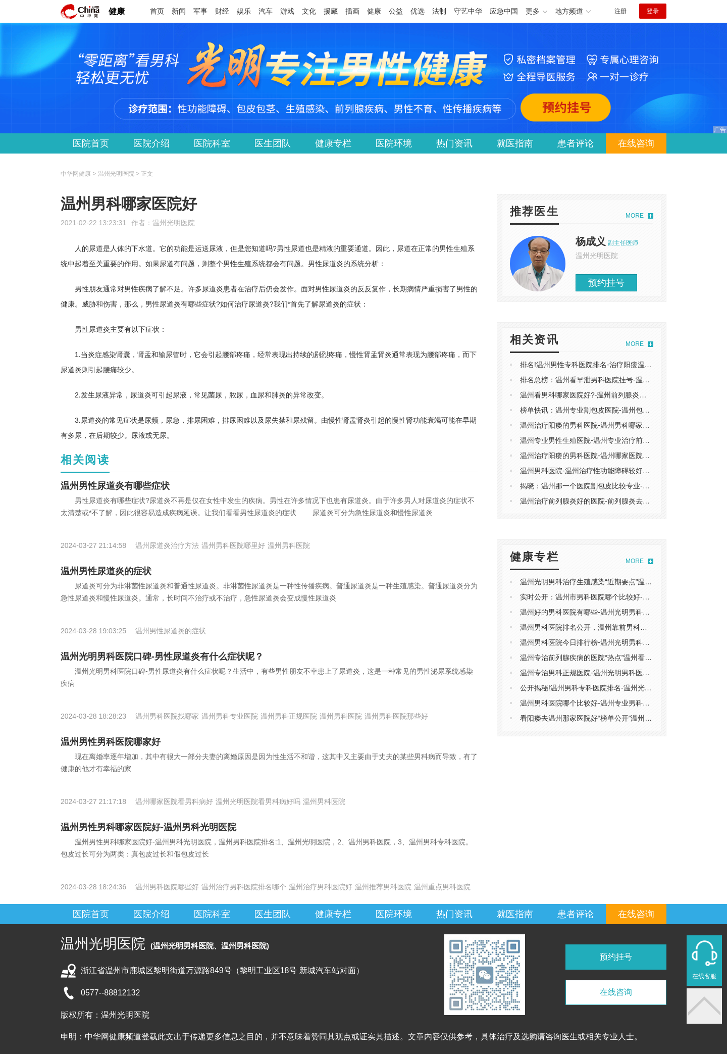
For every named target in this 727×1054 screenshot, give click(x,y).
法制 (439, 11)
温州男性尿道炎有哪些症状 (115, 486)
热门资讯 (454, 143)
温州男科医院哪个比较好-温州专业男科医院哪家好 (599, 703)
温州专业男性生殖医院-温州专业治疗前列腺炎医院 (599, 440)
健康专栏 (333, 143)
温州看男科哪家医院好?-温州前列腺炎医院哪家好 (597, 395)
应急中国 (504, 11)
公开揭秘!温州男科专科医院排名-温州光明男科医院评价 (607, 688)
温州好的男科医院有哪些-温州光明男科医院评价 (595, 612)
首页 (157, 11)
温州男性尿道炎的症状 (106, 571)
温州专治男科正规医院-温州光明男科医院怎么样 (595, 673)
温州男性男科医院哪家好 (111, 742)
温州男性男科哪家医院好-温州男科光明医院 (148, 827)
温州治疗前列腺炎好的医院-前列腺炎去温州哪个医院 (602, 501)
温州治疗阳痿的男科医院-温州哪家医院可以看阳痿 (599, 455)
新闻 (179, 11)
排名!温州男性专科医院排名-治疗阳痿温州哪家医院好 (603, 365)
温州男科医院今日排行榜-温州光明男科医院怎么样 (599, 642)
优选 (417, 11)
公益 (396, 11)
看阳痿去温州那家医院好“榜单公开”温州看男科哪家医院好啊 (614, 718)
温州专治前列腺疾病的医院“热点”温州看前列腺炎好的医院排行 (617, 658)
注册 (620, 11)
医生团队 (272, 143)
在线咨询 (636, 143)
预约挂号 (606, 283)
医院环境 (394, 143)
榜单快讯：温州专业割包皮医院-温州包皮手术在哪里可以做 (613, 410)
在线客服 (704, 976)
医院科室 (212, 143)
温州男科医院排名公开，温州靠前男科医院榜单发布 (601, 627)
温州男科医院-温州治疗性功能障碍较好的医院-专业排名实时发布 (621, 471)
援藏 (331, 11)
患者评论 (575, 143)
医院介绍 (151, 143)
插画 (352, 11)
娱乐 (244, 11)
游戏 (287, 11)
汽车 (265, 11)
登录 (653, 11)
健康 (117, 11)
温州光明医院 (173, 223)
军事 (200, 11)
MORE (635, 215)
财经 (222, 11)
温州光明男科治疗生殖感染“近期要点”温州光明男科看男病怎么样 (621, 582)
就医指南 (515, 143)
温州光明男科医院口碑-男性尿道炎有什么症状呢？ (162, 656)
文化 (309, 11)
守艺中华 (468, 11)
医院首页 (91, 143)
